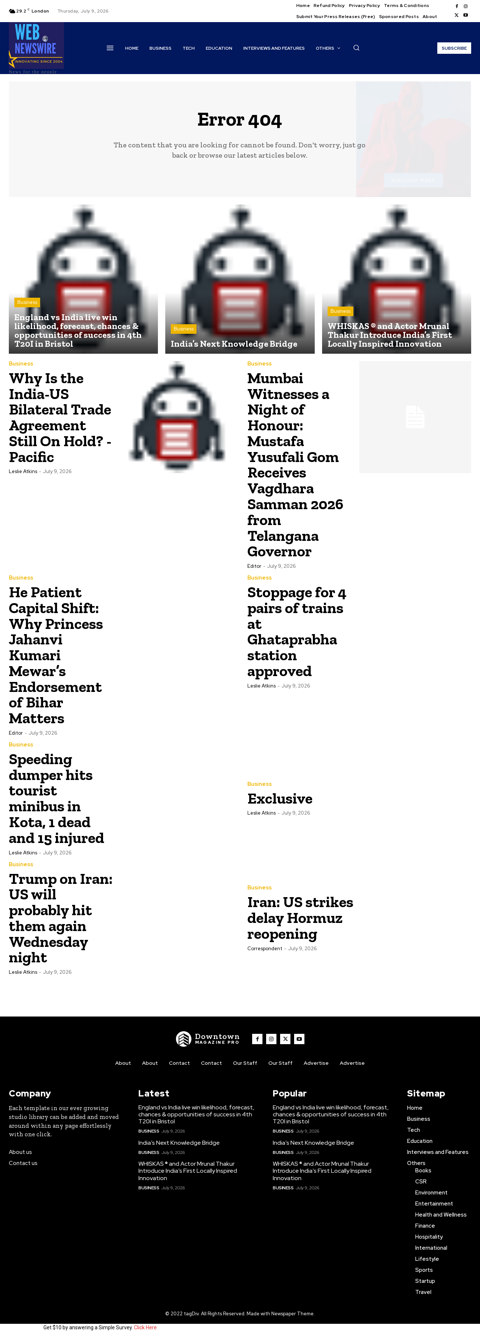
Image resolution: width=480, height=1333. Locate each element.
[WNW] (208, 1032)
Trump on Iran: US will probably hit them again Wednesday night (61, 912)
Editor (254, 563)
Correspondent (264, 942)
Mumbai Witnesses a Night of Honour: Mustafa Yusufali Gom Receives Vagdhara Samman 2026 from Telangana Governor (295, 462)
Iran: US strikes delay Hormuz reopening (300, 912)
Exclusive (280, 792)
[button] (356, 47)
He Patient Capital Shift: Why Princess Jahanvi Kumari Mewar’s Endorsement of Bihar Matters (56, 650)
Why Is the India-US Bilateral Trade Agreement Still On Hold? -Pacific (60, 417)
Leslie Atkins (23, 471)
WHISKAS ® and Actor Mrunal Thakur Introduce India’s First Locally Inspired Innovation (187, 1164)
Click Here (145, 1321)
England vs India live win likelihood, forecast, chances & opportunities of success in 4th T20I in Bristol (196, 1108)
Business (27, 303)
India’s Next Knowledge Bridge (179, 1136)
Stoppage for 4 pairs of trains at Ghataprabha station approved (297, 628)
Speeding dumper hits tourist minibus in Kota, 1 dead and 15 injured (56, 792)
